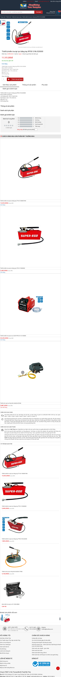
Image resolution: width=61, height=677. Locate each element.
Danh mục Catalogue (5, 644)
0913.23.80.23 (30, 1)
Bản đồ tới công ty (56, 1)
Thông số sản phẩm (29, 85)
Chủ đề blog (3, 649)
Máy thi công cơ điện (5, 663)
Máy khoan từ (3, 665)
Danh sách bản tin (4, 646)
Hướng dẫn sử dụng (37, 638)
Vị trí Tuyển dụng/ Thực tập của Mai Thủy (10, 640)
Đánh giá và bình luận (10, 89)
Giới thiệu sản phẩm (9, 85)
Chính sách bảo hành (37, 650)
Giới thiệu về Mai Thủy (5, 638)
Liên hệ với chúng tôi (5, 651)
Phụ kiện (45, 85)
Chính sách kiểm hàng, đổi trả (39, 652)
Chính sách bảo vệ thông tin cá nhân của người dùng (45, 654)
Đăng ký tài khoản (50, 13)
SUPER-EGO (10, 54)
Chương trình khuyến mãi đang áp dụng (41, 642)
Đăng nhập (52, 11)
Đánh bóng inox (4, 661)
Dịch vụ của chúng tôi (5, 642)
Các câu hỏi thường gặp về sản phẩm (41, 640)
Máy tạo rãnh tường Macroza (7, 667)
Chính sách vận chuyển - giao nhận (40, 648)
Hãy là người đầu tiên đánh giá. (30, 54)
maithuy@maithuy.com (43, 1)
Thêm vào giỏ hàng (14, 79)
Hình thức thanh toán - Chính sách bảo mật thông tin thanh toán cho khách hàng (46, 645)
